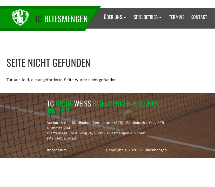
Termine (176, 17)
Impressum (57, 150)
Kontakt (199, 17)
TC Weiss (103, 107)
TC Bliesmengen (153, 150)
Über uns (115, 17)
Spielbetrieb (148, 17)
